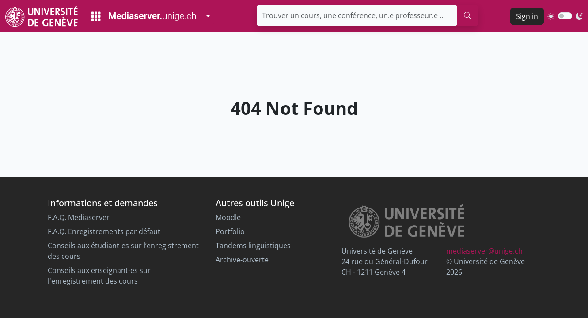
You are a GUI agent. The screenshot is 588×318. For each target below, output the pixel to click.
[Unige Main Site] (41, 16)
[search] (467, 15)
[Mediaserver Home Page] (143, 16)
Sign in (527, 16)
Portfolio (230, 231)
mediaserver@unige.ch (484, 251)
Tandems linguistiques (253, 245)
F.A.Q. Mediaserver (79, 217)
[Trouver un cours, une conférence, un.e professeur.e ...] (357, 15)
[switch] (565, 15)
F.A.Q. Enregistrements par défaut (104, 231)
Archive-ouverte (242, 260)
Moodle (228, 217)
